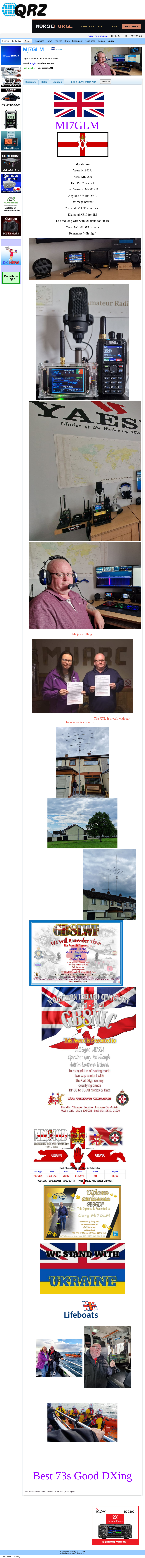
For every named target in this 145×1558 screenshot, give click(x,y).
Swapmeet (77, 41)
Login (111, 41)
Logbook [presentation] (57, 82)
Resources (90, 41)
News (49, 41)
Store (67, 41)
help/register (101, 36)
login (90, 36)
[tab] (31, 82)
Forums (58, 41)
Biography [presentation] (31, 82)
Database (39, 41)
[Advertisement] (58, 1525)
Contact (101, 41)
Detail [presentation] (44, 82)
